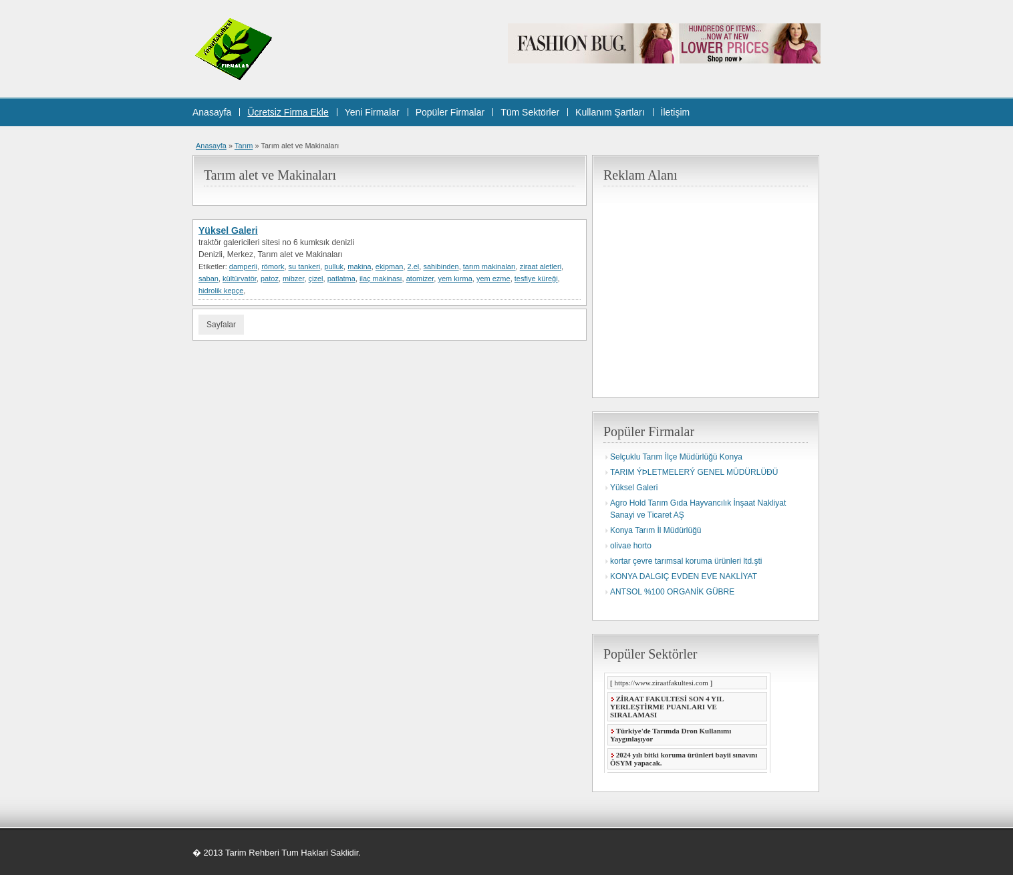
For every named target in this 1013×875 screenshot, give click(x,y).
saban (208, 279)
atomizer (420, 279)
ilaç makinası (380, 279)
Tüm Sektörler (529, 112)
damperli (243, 266)
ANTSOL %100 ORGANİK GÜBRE (672, 591)
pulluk (333, 266)
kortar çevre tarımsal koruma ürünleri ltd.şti (686, 561)
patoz (270, 279)
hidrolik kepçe (220, 291)
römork (272, 266)
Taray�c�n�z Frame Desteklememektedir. (686, 723)
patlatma (341, 279)
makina (359, 266)
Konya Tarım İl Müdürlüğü (656, 530)
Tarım (244, 146)
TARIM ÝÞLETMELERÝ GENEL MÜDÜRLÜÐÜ (694, 472)
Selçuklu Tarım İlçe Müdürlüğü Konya (676, 457)
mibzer (293, 279)
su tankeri (305, 266)
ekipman (390, 266)
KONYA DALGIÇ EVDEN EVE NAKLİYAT (683, 576)
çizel (316, 279)
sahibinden (440, 266)
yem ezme (493, 279)
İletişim (675, 112)
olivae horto (631, 545)
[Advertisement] (715, 287)
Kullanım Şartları (609, 112)
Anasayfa (211, 112)
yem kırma (455, 279)
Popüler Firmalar (450, 112)
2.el (414, 266)
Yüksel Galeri (228, 230)
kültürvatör (240, 279)
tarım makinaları (489, 266)
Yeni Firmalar (372, 112)
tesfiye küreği (536, 279)
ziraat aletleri (540, 266)
